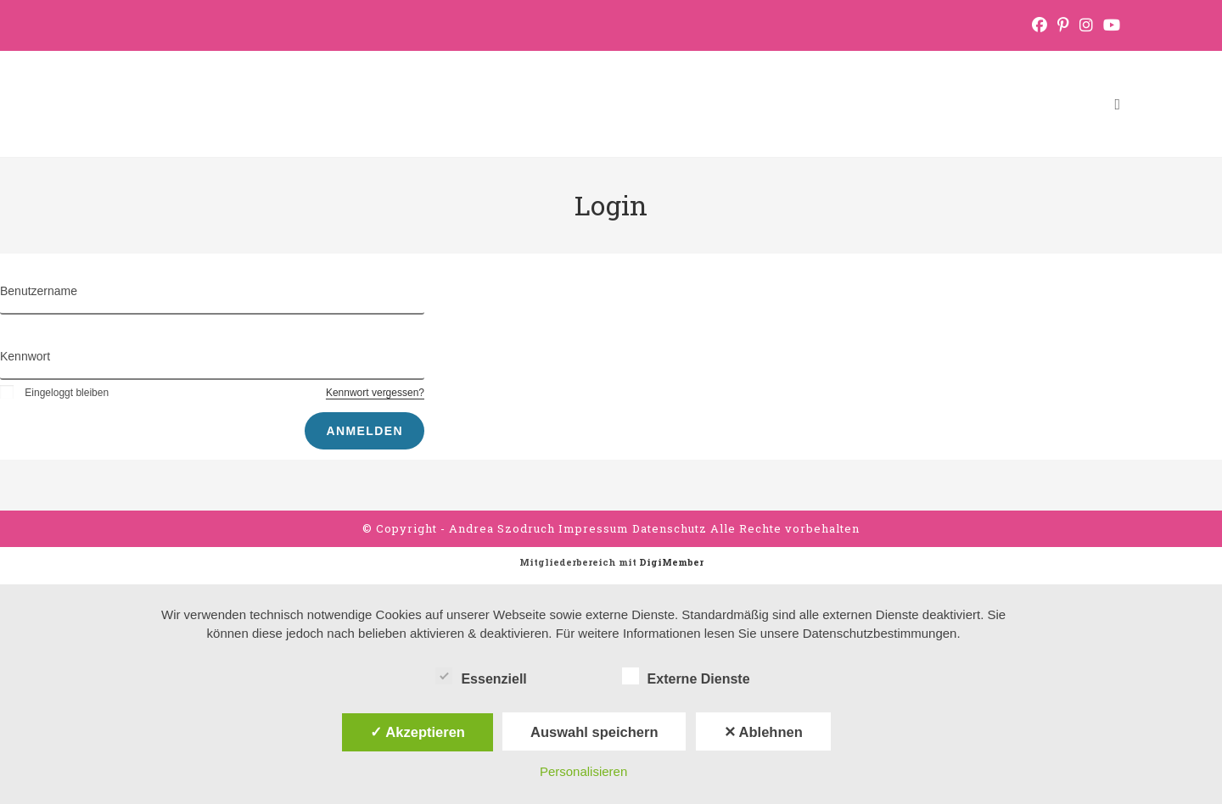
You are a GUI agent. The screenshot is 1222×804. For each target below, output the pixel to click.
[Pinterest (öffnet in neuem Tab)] (1063, 24)
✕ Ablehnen (763, 732)
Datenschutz (671, 528)
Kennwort (25, 356)
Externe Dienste (686, 676)
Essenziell (480, 676)
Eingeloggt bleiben (54, 393)
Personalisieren (583, 771)
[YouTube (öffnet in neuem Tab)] (1109, 24)
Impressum (595, 528)
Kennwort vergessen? (375, 393)
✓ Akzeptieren (417, 732)
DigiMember (671, 562)
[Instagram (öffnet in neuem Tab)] (1086, 24)
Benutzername (38, 291)
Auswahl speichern (594, 732)
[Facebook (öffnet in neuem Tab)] (1039, 24)
